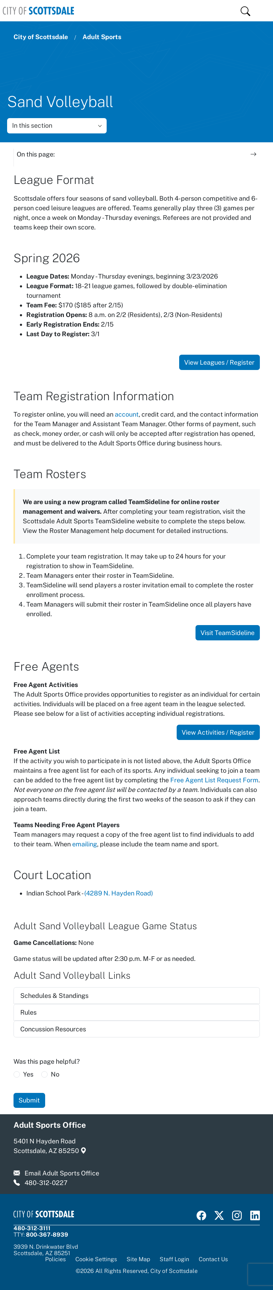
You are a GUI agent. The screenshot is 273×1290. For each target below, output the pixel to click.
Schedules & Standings (54, 995)
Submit (29, 1100)
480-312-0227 (46, 1182)
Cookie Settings (96, 1259)
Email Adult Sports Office (62, 1173)
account (127, 414)
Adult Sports (101, 37)
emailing (84, 844)
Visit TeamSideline (227, 632)
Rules (28, 1012)
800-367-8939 (47, 1234)
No (55, 1074)
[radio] (17, 1074)
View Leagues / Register (219, 362)
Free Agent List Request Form (214, 780)
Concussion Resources (53, 1029)
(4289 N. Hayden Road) (118, 893)
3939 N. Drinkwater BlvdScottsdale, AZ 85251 (46, 1249)
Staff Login (174, 1259)
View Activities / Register (218, 732)
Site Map (138, 1259)
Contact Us (213, 1259)
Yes (28, 1074)
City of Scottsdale (41, 37)
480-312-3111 (32, 1228)
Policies (55, 1259)
